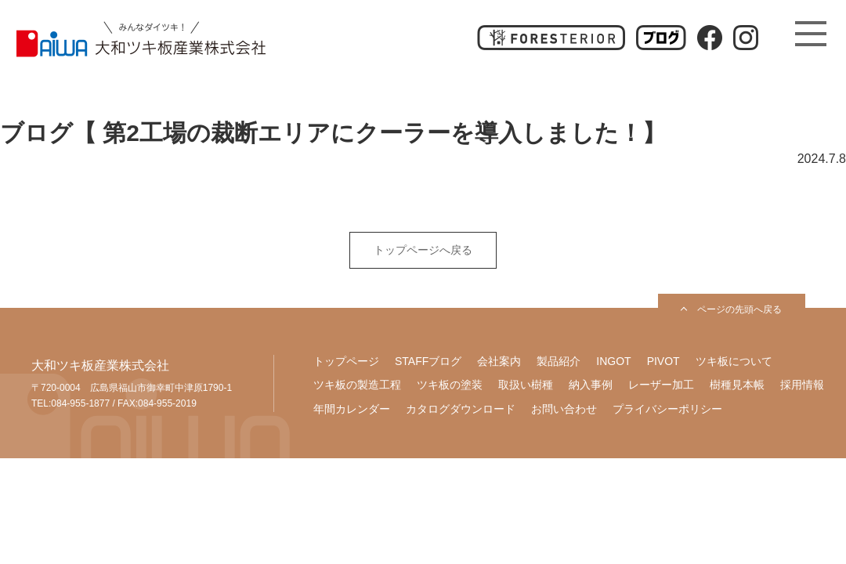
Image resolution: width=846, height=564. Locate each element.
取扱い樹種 (525, 384)
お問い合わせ (564, 409)
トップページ (346, 361)
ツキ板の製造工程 (357, 384)
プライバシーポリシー (667, 409)
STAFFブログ (428, 361)
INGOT (613, 361)
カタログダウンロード (460, 409)
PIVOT (663, 361)
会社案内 (499, 361)
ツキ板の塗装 (450, 384)
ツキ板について (734, 361)
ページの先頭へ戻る (739, 309)
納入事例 (591, 384)
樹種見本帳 (737, 384)
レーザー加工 (661, 384)
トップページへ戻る (423, 250)
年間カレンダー (351, 409)
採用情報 (802, 384)
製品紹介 (558, 361)
